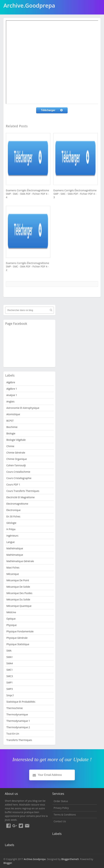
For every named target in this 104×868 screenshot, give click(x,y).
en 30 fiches (13, 516)
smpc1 (10, 695)
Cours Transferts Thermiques (22, 491)
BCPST (10, 420)
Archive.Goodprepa (35, 859)
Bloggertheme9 (70, 859)
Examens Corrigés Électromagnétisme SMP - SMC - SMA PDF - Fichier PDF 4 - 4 (27, 194)
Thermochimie (14, 708)
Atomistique (13, 414)
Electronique (13, 510)
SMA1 (9, 657)
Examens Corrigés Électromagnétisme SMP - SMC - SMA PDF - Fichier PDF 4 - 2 (27, 266)
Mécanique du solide (18, 599)
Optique (11, 618)
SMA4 (9, 663)
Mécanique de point (17, 580)
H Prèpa (10, 529)
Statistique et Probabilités (20, 701)
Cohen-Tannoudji (16, 465)
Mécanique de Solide (18, 586)
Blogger (7, 863)
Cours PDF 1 (13, 484)
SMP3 (9, 689)
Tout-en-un (12, 733)
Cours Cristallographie (18, 478)
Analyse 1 (11, 395)
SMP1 (9, 682)
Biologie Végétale (16, 439)
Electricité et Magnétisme (20, 497)
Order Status (61, 801)
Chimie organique (16, 459)
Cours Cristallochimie (18, 471)
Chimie (10, 446)
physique (11, 625)
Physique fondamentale (20, 631)
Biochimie (11, 427)
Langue (10, 542)
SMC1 (9, 669)
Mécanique (12, 574)
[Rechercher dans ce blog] (29, 310)
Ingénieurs (12, 535)
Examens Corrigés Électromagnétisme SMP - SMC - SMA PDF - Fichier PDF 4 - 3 (75, 194)
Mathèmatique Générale (20, 561)
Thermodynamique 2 (18, 727)
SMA (8, 650)
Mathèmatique (14, 554)
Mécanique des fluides (19, 593)
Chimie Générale (15, 452)
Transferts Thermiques (19, 740)
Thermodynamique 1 (18, 720)
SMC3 (9, 676)
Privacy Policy (61, 807)
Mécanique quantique (18, 605)
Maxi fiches (12, 567)
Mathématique (14, 548)
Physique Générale (16, 637)
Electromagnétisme (17, 503)
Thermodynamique (17, 714)
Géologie (11, 522)
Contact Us (60, 821)
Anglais (10, 401)
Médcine (11, 612)
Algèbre (10, 382)
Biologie (10, 433)
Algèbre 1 (11, 388)
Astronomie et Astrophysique (22, 407)
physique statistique (17, 644)
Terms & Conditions (65, 814)
